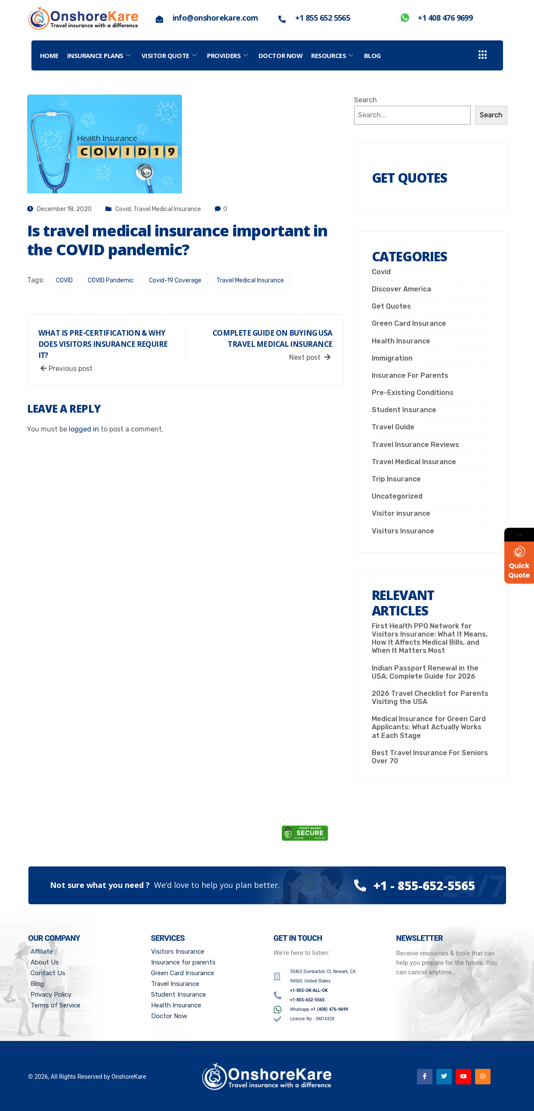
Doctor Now (281, 55)
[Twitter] (444, 1076)
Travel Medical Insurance (167, 209)
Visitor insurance (401, 513)
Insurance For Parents (410, 375)
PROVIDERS (228, 55)
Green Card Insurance (409, 323)
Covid (123, 209)
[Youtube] (463, 1076)
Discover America (401, 289)
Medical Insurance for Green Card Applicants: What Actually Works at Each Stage (429, 727)
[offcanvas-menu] (482, 55)
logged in (84, 429)
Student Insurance (404, 410)
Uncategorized (397, 496)
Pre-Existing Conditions (413, 393)
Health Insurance (401, 341)
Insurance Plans (100, 55)
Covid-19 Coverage (175, 280)
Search (365, 100)
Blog (372, 55)
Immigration (392, 358)
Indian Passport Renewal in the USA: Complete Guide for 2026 (425, 672)
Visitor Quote (170, 55)
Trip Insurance (396, 479)
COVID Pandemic (111, 280)
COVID (64, 280)
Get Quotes (391, 306)
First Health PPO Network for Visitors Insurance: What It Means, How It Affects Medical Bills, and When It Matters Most (430, 638)
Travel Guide (393, 427)
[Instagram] (483, 1076)
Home (49, 55)
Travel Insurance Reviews (415, 445)
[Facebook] (424, 1076)
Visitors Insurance (403, 531)
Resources (333, 55)
